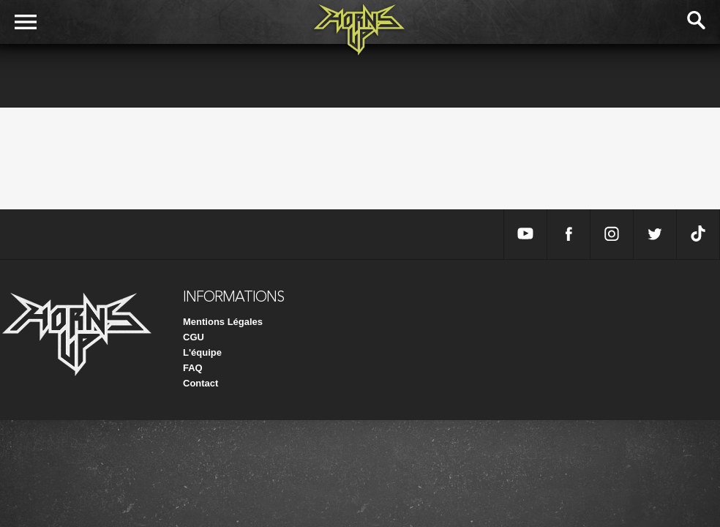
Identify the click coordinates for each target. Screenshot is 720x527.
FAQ (193, 367)
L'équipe (202, 352)
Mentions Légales (223, 321)
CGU (193, 337)
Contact (200, 383)
